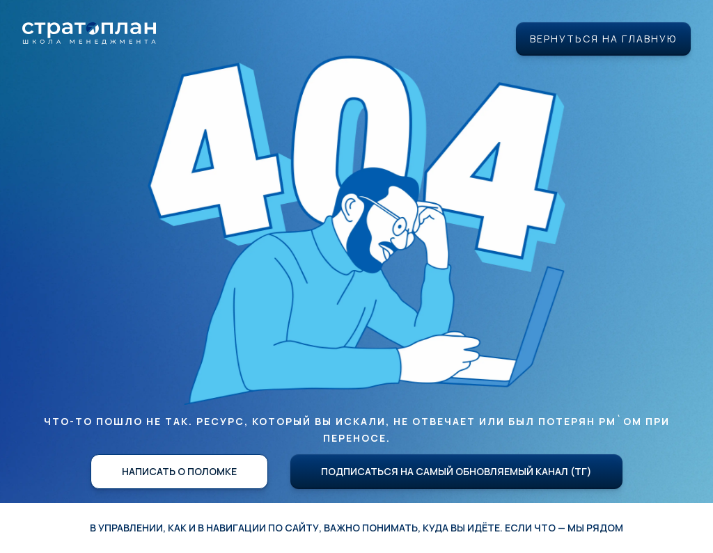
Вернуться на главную (603, 38)
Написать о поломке (179, 471)
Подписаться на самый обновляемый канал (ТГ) (456, 471)
